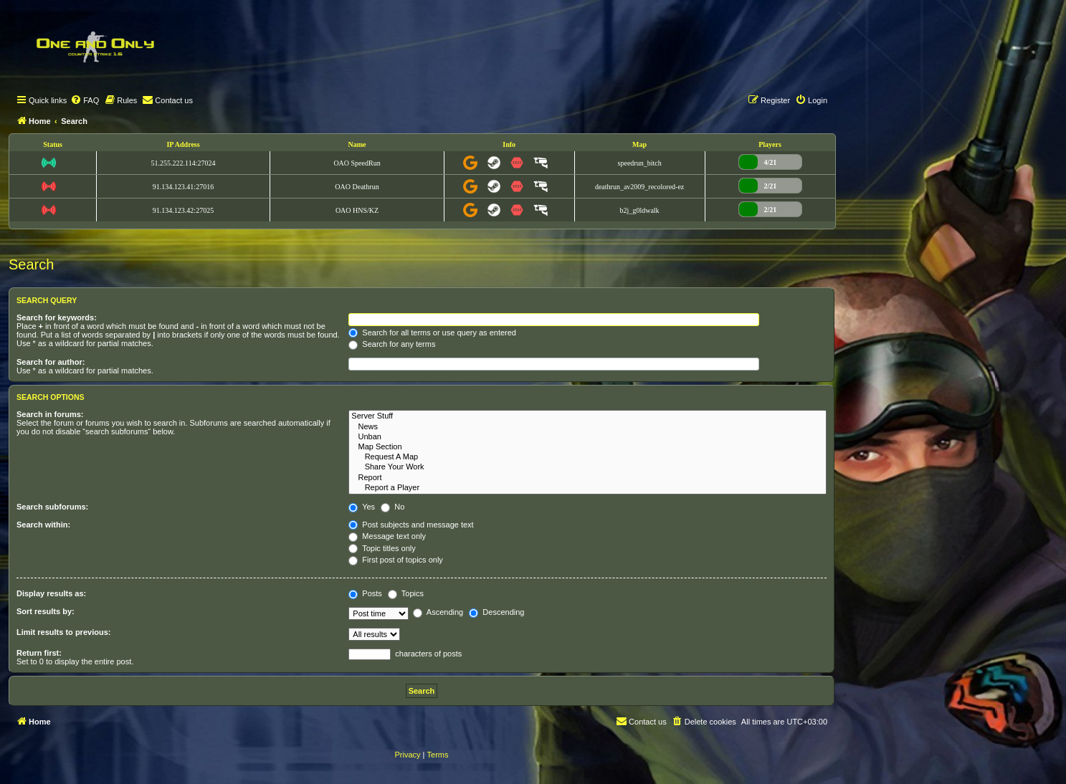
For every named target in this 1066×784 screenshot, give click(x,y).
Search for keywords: (56, 317)
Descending (496, 612)
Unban (587, 437)
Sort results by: (45, 611)
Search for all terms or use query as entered (432, 332)
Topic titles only (381, 548)
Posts (365, 593)
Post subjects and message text (410, 524)
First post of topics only (395, 559)
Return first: (39, 653)
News (587, 427)
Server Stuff (587, 416)
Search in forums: (50, 414)
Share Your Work (587, 467)
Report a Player (587, 488)
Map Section (587, 447)
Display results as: (51, 593)
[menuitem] (84, 100)
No (392, 506)
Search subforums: (52, 506)
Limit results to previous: (63, 632)
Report (587, 478)
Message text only (387, 536)
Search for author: (50, 362)
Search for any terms (391, 344)
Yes (361, 506)
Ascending (438, 612)
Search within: (43, 524)
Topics (406, 593)
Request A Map (587, 457)
